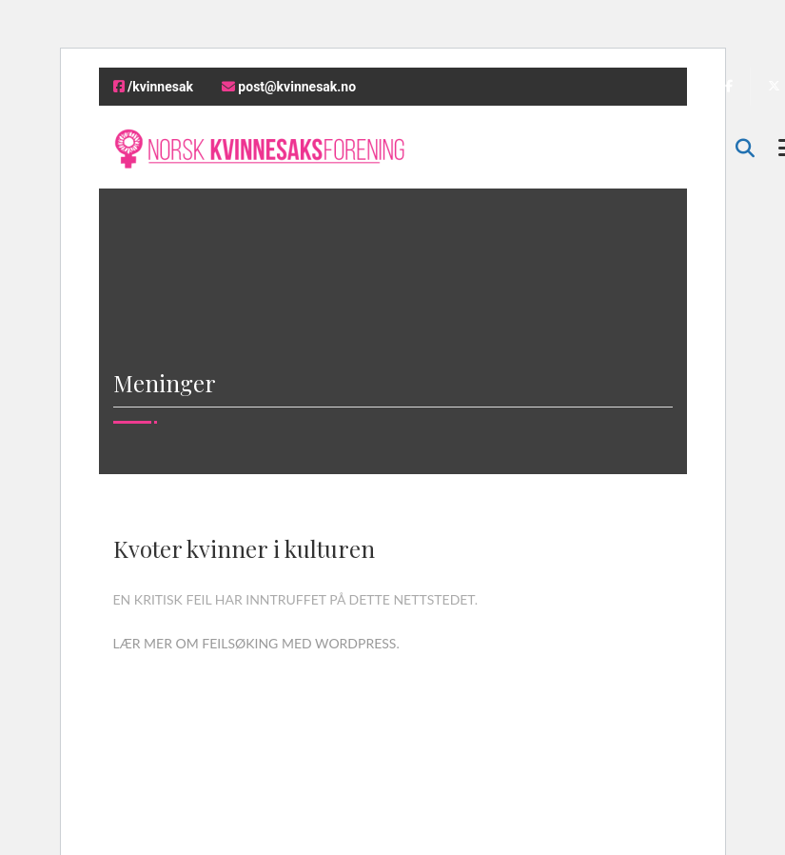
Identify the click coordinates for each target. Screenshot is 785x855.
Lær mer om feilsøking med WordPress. (256, 643)
